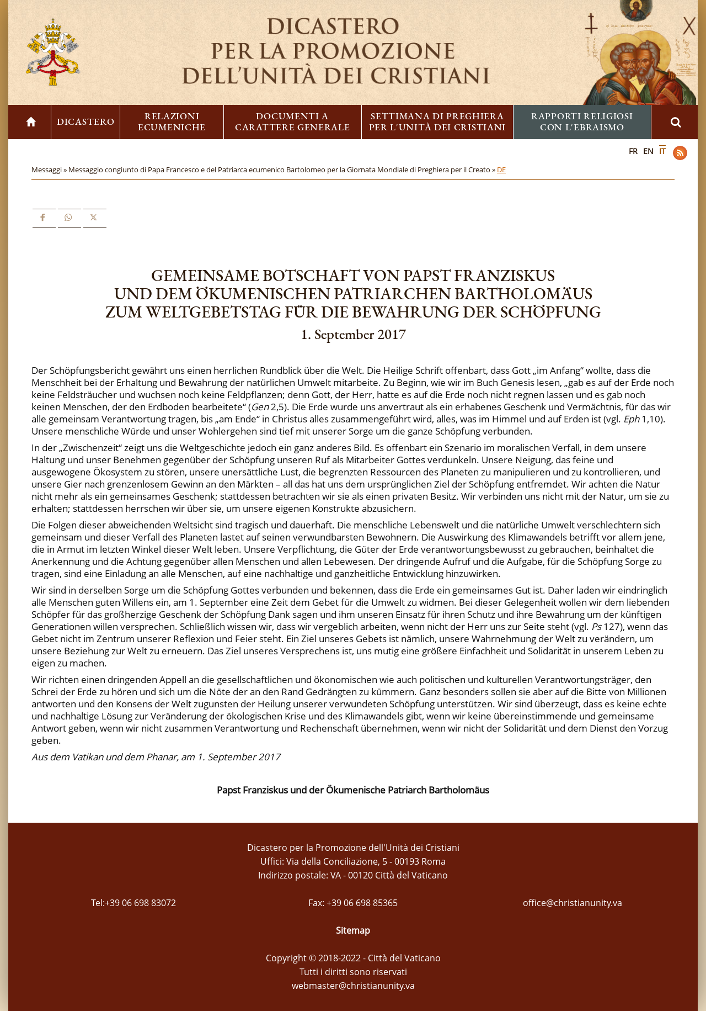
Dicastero (85, 121)
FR (633, 151)
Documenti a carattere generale (292, 121)
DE (501, 169)
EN (648, 151)
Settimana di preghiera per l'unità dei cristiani (437, 121)
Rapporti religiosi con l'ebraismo (582, 121)
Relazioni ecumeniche (172, 121)
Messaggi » (49, 169)
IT (662, 151)
